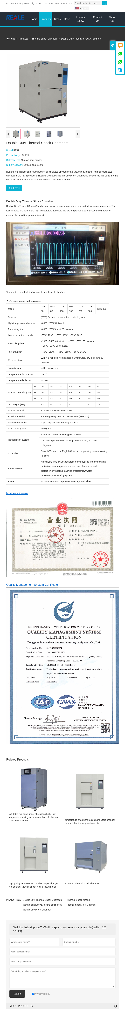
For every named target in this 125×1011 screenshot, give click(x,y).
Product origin (14, 155)
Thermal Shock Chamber (44, 38)
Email (14, 187)
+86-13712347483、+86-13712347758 (54, 3)
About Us (112, 19)
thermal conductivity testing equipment (42, 904)
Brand (9, 150)
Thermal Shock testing (78, 900)
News (57, 19)
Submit (17, 994)
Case (67, 19)
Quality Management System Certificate (32, 584)
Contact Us (97, 19)
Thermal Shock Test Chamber (81, 904)
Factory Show (80, 19)
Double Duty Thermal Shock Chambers (42, 900)
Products (46, 19)
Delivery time (13, 160)
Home (33, 19)
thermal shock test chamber (37, 909)
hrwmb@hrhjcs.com (20, 3)
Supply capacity (15, 164)
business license (17, 493)
